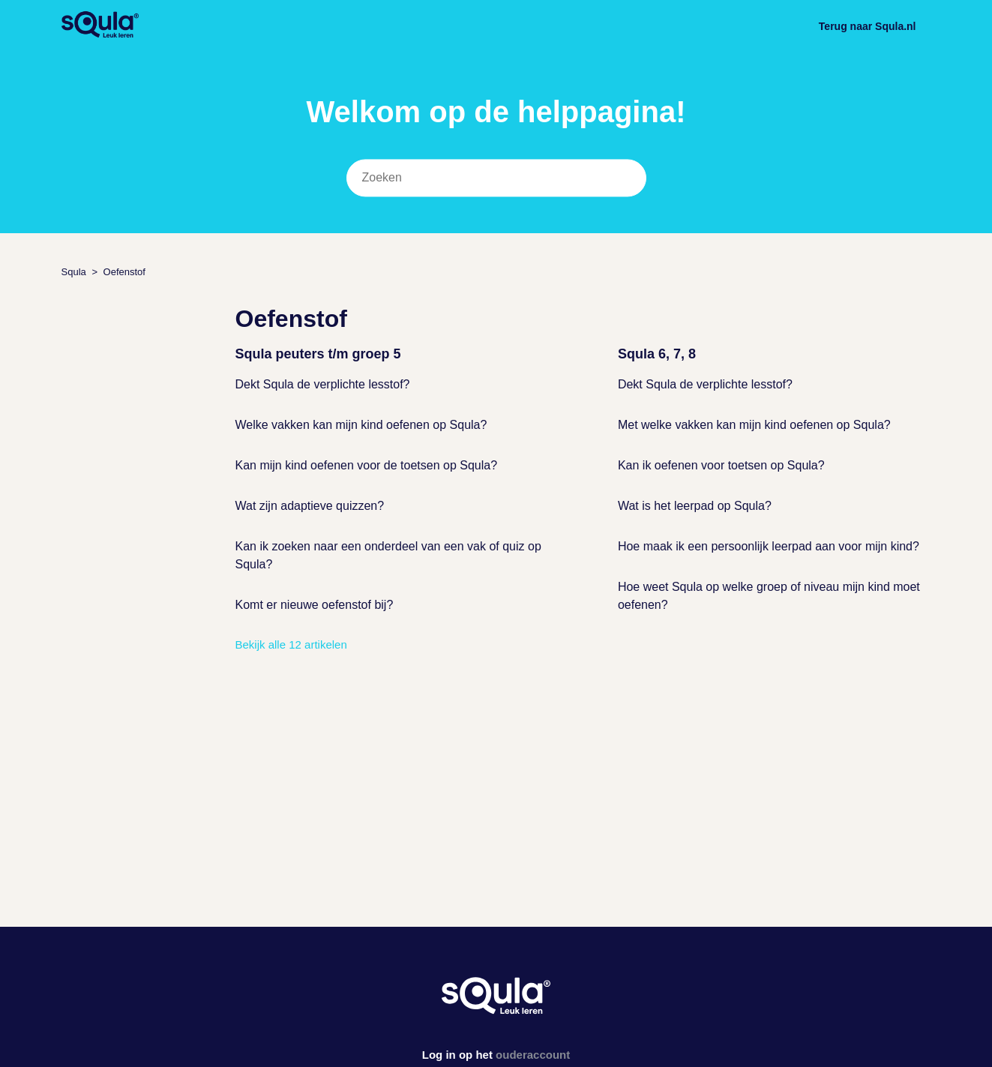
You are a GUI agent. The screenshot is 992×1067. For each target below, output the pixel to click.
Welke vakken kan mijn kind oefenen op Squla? (361, 424)
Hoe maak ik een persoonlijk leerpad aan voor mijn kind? (768, 546)
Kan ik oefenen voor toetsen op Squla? (721, 465)
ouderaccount (533, 1054)
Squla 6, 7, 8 (657, 353)
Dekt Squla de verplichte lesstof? (322, 384)
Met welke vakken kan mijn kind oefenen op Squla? (754, 424)
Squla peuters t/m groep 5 (318, 353)
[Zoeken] (496, 178)
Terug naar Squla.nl (867, 26)
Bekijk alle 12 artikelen (291, 644)
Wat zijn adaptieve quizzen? (310, 505)
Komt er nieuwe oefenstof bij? (314, 604)
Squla (73, 271)
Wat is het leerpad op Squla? (695, 505)
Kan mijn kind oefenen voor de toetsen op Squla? (366, 465)
